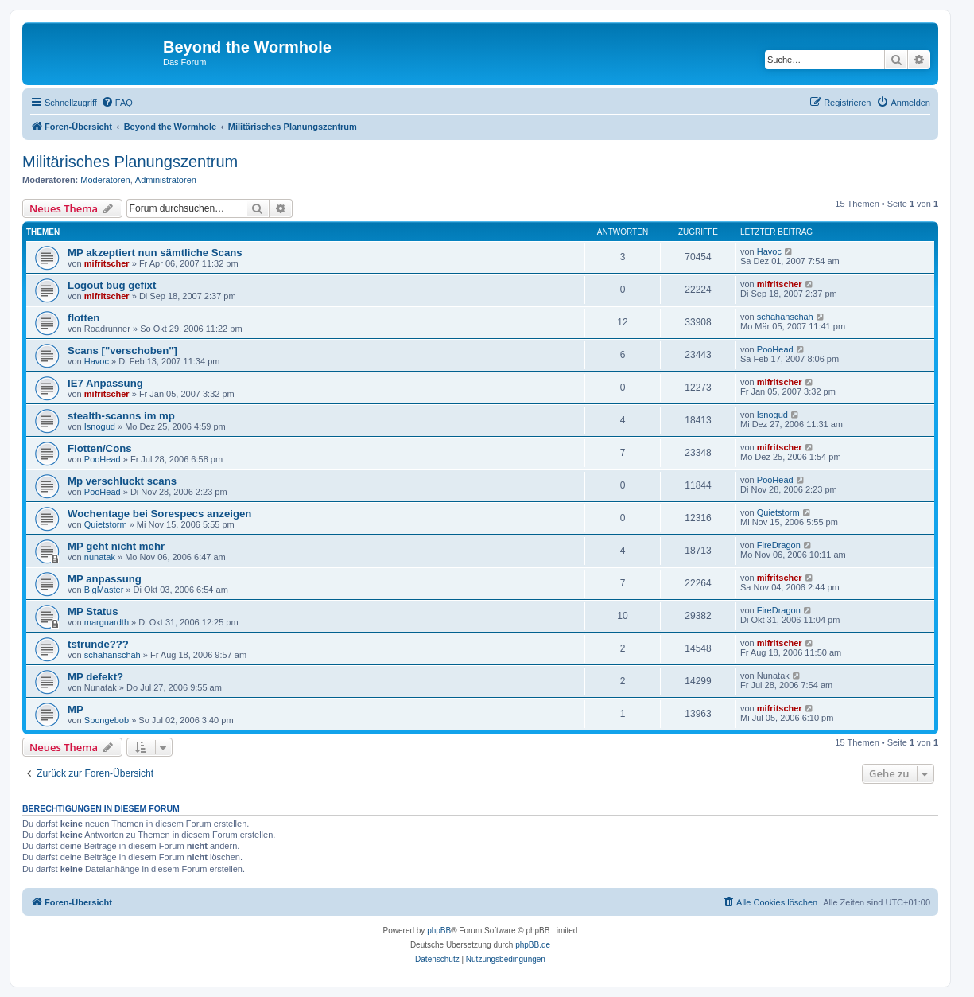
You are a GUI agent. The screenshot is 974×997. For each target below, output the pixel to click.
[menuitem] (117, 102)
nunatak (99, 557)
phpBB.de (532, 945)
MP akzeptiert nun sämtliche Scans (155, 253)
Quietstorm (105, 524)
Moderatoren (105, 180)
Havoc (769, 251)
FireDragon (779, 545)
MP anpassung (105, 579)
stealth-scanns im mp (121, 416)
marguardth (106, 622)
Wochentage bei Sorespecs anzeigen (159, 514)
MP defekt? (95, 677)
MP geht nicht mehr (116, 546)
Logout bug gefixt (112, 285)
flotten (83, 318)
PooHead (775, 349)
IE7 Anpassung (105, 383)
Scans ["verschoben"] (122, 350)
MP (75, 709)
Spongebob (106, 720)
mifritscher (107, 263)
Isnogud (99, 426)
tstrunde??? (98, 644)
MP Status (93, 611)
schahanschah (785, 316)
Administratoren (165, 180)
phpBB (439, 930)
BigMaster (104, 589)
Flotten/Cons (100, 448)
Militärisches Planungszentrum (130, 161)
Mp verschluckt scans (122, 481)
